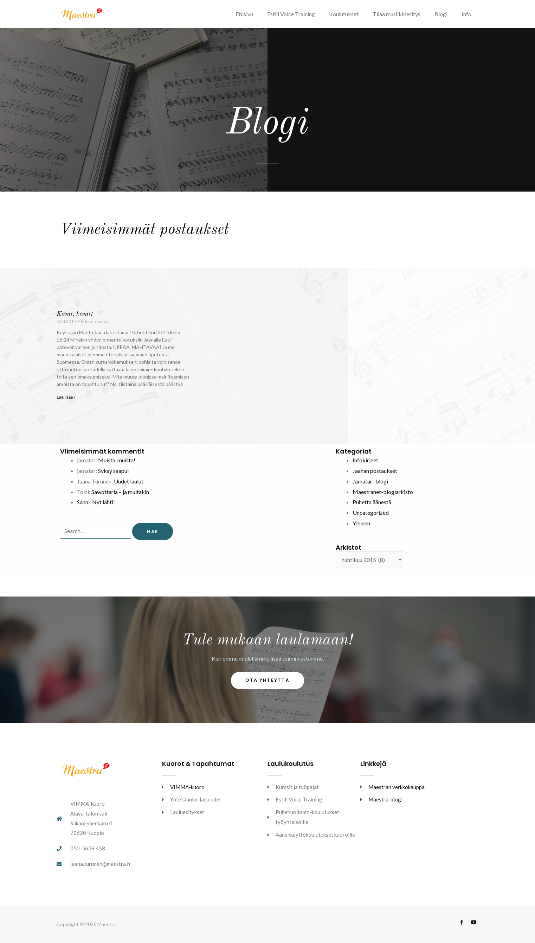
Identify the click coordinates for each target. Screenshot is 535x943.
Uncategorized (371, 512)
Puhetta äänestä (372, 502)
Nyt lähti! (103, 502)
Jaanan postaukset (375, 470)
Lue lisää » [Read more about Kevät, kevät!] (66, 397)
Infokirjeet (365, 460)
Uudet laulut (128, 481)
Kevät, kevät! (74, 314)
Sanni (83, 502)
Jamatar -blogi (370, 481)
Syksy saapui (113, 470)
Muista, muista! (116, 460)
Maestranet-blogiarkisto (383, 491)
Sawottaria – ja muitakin (120, 491)
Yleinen (361, 523)
